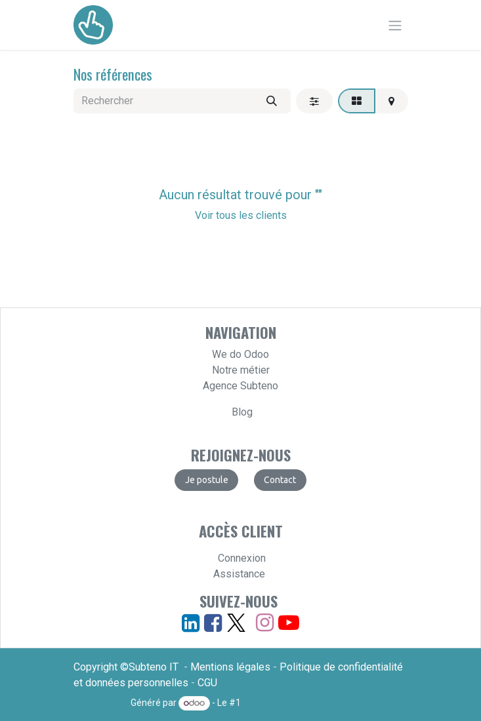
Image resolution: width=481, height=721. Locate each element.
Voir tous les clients (241, 215)
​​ (280, 480)
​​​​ (206, 480)
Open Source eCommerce (296, 702)
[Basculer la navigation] (395, 25)
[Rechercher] (272, 100)
